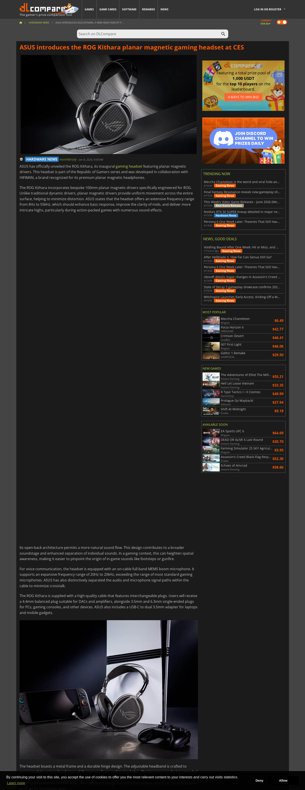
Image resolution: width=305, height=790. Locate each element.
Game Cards (108, 9)
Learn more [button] (16, 783)
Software (129, 9)
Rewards (148, 9)
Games (89, 9)
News (164, 9)
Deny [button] (259, 780)
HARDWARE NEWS (41, 159)
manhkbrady (68, 159)
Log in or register (267, 9)
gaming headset (129, 166)
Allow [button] (283, 780)
